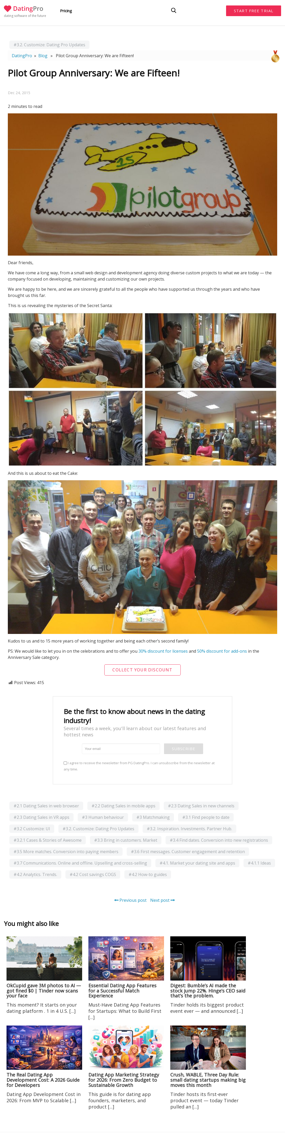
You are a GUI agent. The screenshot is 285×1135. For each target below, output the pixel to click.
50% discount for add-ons (222, 651)
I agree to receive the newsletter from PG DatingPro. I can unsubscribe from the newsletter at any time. (139, 766)
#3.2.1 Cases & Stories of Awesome (48, 840)
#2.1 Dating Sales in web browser (46, 806)
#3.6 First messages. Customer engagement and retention (188, 851)
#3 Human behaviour (103, 817)
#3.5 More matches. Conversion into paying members (66, 851)
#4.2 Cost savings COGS (93, 874)
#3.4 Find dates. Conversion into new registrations (219, 840)
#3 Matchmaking (153, 817)
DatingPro (22, 56)
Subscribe (183, 748)
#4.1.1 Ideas (259, 863)
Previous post (130, 900)
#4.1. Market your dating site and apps (197, 863)
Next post (162, 900)
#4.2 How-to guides (148, 874)
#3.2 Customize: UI (32, 829)
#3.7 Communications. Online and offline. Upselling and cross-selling (80, 863)
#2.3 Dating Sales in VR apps (41, 817)
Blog (42, 56)
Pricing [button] (66, 10)
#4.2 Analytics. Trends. (35, 874)
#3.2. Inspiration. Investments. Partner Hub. (189, 829)
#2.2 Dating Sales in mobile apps (123, 806)
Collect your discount (142, 670)
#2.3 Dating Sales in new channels (201, 806)
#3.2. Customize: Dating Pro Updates (49, 45)
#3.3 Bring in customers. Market (125, 840)
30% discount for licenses (163, 651)
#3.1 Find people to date (205, 817)
